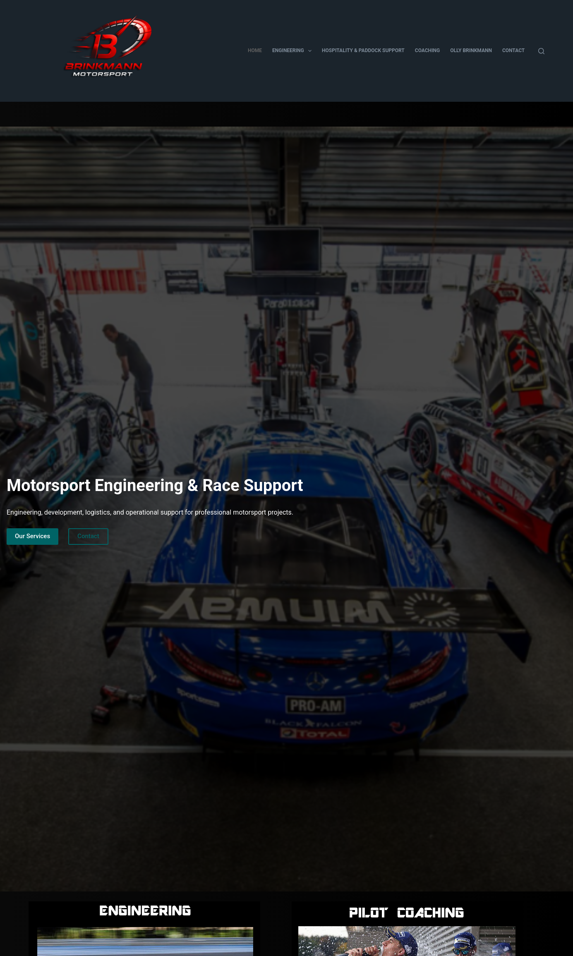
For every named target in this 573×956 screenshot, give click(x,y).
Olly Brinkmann (471, 50)
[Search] (541, 51)
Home (255, 50)
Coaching (427, 50)
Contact (513, 50)
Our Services (32, 536)
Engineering (293, 51)
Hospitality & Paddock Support (363, 50)
